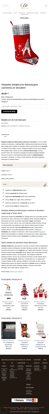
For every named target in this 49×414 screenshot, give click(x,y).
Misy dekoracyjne (13, 369)
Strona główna (7, 13)
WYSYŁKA (41, 407)
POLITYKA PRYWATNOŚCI (11, 407)
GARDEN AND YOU (33, 409)
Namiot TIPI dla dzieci (4, 374)
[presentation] (3, 410)
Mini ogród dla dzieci (45, 367)
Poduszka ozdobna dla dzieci (4, 379)
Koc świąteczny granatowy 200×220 (8, 344)
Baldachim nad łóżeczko (4, 369)
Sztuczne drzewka (36, 366)
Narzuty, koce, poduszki (12, 372)
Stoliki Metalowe (20, 369)
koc (34, 259)
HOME (25, 409)
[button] (5, 5)
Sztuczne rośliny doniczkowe (37, 369)
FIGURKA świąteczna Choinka (24, 306)
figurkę (41, 231)
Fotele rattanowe (29, 391)
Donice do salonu (28, 375)
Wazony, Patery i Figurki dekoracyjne (13, 376)
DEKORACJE (22, 13)
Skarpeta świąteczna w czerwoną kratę (40, 344)
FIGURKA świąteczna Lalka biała (8, 306)
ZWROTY (19, 409)
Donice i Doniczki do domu (28, 369)
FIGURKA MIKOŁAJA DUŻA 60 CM (40, 306)
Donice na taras (28, 379)
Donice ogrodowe (29, 373)
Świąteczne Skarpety (24, 126)
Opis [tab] (5, 136)
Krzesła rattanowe (29, 393)
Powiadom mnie (9, 111)
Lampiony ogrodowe (21, 366)
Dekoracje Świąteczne (12, 126)
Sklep (15, 13)
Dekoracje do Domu (32, 13)
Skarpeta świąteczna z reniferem (24, 344)
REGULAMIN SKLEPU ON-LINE (28, 407)
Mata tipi (4, 372)
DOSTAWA (13, 409)
